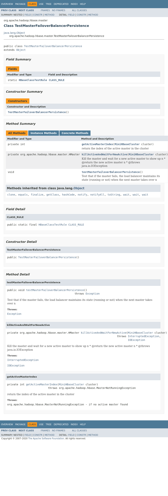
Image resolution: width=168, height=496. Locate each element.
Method (49, 15)
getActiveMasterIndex (97, 144)
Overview (7, 4)
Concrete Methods (75, 133)
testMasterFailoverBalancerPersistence (111, 172)
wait (126, 194)
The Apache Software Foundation (46, 438)
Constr (37, 15)
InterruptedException (143, 336)
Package (20, 4)
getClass (52, 194)
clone (11, 194)
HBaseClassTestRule (33, 80)
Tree (48, 4)
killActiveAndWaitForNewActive (104, 154)
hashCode (68, 194)
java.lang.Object (14, 32)
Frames (45, 10)
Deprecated (61, 4)
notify (82, 194)
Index (74, 4)
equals (23, 194)
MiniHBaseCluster (127, 144)
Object (21, 49)
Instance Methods (43, 133)
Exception (92, 293)
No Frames (58, 10)
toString (114, 194)
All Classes (79, 10)
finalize (37, 194)
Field (28, 15)
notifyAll (97, 194)
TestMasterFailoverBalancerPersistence (53, 46)
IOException (136, 339)
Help (83, 4)
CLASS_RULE (56, 80)
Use (41, 4)
